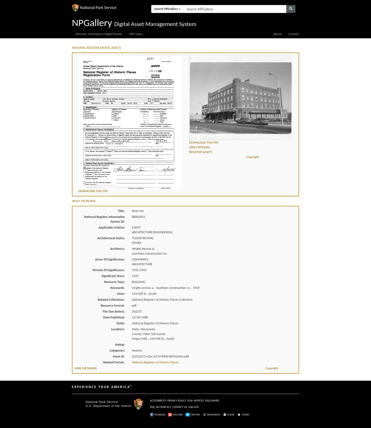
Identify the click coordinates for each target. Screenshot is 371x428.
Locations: (118, 329)
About (277, 34)
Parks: (120, 323)
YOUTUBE (175, 414)
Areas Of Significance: (110, 259)
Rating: (120, 345)
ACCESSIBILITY (158, 400)
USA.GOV (193, 407)
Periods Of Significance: (109, 270)
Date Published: (114, 317)
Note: (121, 294)
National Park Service (102, 402)
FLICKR (228, 414)
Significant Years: (113, 276)
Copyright (252, 157)
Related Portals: (114, 362)
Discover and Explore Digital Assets (98, 34)
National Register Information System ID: (104, 219)
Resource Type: (114, 282)
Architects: (117, 249)
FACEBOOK (157, 414)
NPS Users (136, 34)
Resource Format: (113, 306)
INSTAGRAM (211, 414)
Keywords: (117, 288)
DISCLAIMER (212, 400)
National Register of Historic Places (155, 362)
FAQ (152, 407)
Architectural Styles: (111, 238)
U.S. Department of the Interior (109, 406)
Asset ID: (119, 356)
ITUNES (243, 414)
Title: (121, 211)
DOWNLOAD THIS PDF (93, 191)
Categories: (117, 351)
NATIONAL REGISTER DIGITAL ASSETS (96, 48)
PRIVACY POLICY (177, 400)
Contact (294, 34)
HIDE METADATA (86, 368)
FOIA (190, 400)
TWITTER (193, 414)
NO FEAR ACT (163, 407)
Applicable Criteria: (112, 227)
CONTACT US (179, 407)
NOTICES (199, 400)
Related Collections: (111, 300)
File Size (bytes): (114, 311)
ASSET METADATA (84, 201)
